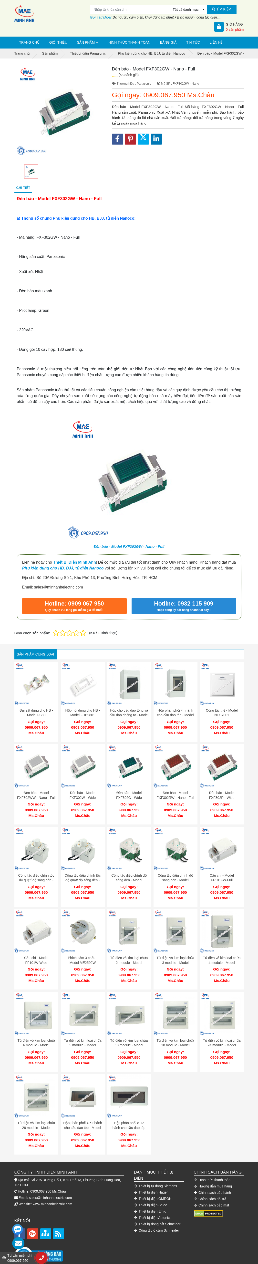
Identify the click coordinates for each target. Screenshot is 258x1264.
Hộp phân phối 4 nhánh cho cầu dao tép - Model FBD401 (175, 715)
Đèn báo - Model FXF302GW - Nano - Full (128, 546)
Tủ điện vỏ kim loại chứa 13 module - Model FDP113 (129, 1035)
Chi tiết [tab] (23, 188)
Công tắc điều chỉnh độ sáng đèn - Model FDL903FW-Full (129, 875)
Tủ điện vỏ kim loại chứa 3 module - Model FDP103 (175, 955)
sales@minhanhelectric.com (50, 1183)
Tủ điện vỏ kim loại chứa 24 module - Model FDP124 (221, 1035)
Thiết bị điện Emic (150, 1197)
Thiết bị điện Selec (150, 1190)
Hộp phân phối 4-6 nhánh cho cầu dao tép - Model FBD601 (82, 1115)
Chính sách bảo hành (212, 1178)
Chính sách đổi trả (210, 1184)
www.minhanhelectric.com (52, 1189)
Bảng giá (168, 42)
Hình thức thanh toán (129, 42)
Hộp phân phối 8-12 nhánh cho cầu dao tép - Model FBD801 (129, 1115)
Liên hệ (216, 42)
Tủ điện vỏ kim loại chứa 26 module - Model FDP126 (36, 1115)
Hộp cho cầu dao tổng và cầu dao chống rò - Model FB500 (129, 715)
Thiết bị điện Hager (151, 1178)
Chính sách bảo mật (211, 1191)
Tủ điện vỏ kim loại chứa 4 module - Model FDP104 (221, 955)
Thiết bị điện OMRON (153, 1184)
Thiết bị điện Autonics (153, 1203)
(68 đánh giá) (129, 75)
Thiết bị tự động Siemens (155, 1171)
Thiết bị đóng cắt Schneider (157, 1209)
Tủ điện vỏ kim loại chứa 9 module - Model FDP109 (82, 1035)
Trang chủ (29, 42)
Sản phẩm (86, 42)
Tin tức (193, 42)
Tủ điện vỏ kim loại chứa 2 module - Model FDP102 (129, 955)
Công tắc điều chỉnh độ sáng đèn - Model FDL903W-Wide (175, 875)
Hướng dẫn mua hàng (213, 1172)
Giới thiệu (58, 42)
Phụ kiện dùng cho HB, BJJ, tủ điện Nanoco (63, 568)
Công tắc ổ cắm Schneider (156, 1216)
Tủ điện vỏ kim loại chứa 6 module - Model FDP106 (36, 1035)
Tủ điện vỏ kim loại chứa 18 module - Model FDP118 (175, 1035)
